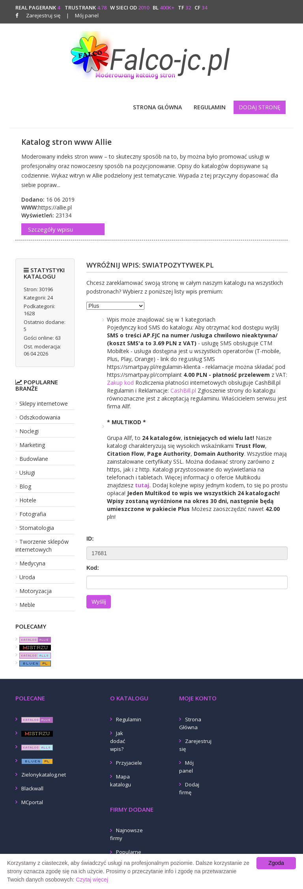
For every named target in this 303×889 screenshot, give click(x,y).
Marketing (32, 445)
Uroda (27, 577)
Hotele (27, 500)
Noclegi (29, 431)
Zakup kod (120, 382)
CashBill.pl (183, 390)
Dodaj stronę (260, 107)
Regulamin (210, 107)
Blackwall (32, 788)
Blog (25, 486)
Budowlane (33, 458)
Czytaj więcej (92, 879)
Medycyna (32, 563)
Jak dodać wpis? (117, 741)
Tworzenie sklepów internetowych (42, 545)
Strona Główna (157, 107)
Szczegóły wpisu (50, 229)
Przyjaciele (129, 762)
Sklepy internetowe (43, 403)
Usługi (27, 472)
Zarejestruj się (43, 15)
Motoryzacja (35, 591)
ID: (90, 538)
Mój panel (82, 15)
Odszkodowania (39, 417)
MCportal (32, 802)
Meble (27, 604)
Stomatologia (36, 528)
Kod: (92, 568)
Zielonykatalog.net (43, 774)
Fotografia (32, 514)
